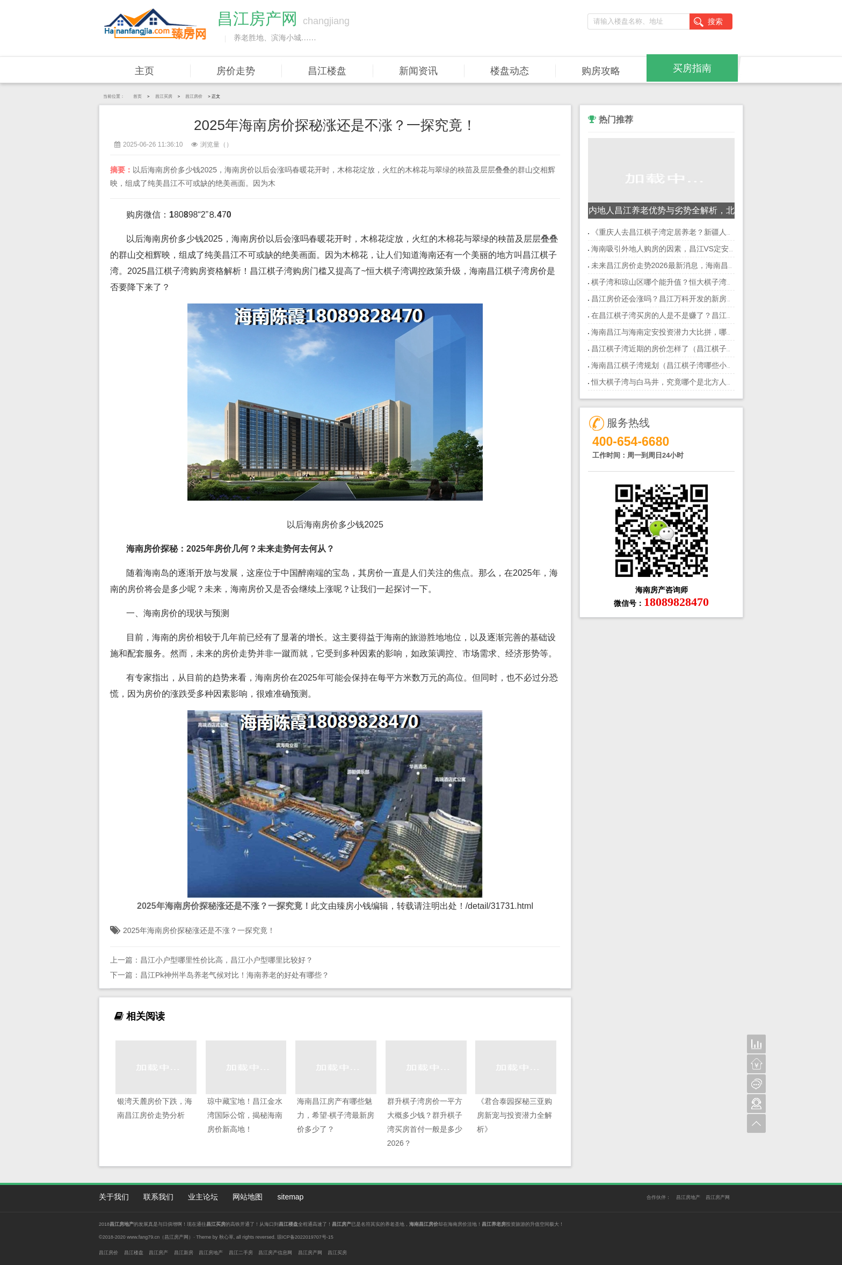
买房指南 (692, 68)
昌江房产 (158, 1252)
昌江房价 (193, 96)
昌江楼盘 (327, 71)
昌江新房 (183, 1252)
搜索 (708, 22)
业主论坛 (203, 1196)
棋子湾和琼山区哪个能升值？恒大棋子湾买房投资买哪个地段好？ (700, 282)
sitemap (290, 1196)
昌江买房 (163, 96)
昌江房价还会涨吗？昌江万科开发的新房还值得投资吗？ (685, 298)
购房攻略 (601, 71)
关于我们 (114, 1196)
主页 (144, 71)
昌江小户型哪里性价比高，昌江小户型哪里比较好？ (226, 960)
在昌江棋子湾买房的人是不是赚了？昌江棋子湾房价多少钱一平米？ (704, 315)
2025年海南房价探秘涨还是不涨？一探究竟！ (199, 930)
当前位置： (114, 96)
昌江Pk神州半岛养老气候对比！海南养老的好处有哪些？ (234, 975)
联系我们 (158, 1196)
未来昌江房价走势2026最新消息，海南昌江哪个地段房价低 (689, 265)
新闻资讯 (418, 71)
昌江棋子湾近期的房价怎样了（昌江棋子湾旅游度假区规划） (692, 348)
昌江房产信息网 (275, 1252)
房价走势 (235, 71)
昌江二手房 (241, 1252)
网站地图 (248, 1196)
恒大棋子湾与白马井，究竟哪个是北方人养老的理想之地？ (689, 382)
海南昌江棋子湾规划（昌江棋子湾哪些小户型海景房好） (685, 365)
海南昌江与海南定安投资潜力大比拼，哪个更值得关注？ (685, 332)
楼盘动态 (509, 71)
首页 (137, 96)
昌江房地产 (688, 1197)
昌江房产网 (718, 1197)
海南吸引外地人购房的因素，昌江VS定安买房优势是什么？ (690, 248)
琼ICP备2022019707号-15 (305, 1237)
